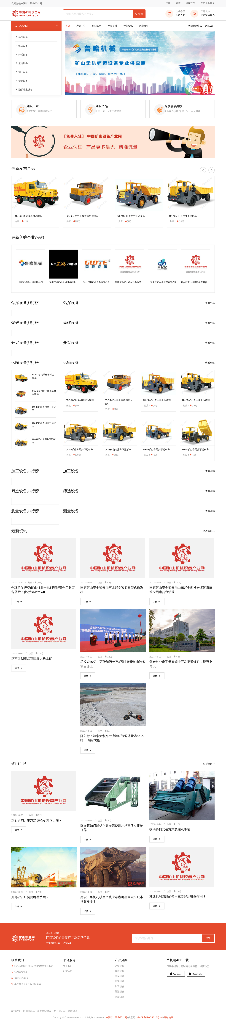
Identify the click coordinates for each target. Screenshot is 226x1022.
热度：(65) (189, 455)
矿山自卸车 (29, 1011)
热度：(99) (124, 222)
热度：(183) (177, 222)
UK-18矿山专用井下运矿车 (183, 216)
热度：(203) (174, 583)
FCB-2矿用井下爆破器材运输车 (82, 216)
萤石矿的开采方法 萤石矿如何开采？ (36, 820)
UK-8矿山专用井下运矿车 (118, 450)
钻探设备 (21, 37)
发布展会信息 (208, 3)
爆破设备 (21, 45)
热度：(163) (112, 455)
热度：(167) (104, 821)
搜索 (139, 14)
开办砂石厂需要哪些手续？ (30, 897)
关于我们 (68, 966)
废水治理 (72, 1011)
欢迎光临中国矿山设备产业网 (26, 3)
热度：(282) (73, 455)
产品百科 (112, 26)
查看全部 (210, 303)
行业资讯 (128, 26)
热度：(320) (105, 657)
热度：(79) (104, 892)
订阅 (208, 938)
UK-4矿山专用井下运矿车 (195, 450)
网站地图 (168, 1017)
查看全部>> (209, 531)
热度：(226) (151, 455)
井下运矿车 (59, 1011)
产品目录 (36, 26)
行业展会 (143, 26)
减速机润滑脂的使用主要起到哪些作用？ (177, 896)
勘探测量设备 (23, 89)
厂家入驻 (68, 971)
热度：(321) (35, 815)
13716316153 (20, 972)
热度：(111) (21, 222)
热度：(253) (35, 583)
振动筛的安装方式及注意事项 (169, 829)
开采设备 (21, 54)
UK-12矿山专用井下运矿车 (44, 442)
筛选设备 (21, 80)
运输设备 (21, 63)
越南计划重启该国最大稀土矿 (31, 659)
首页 (67, 26)
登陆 (178, 3)
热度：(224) (36, 654)
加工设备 (21, 72)
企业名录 (96, 26)
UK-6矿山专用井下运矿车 (156, 450)
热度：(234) (174, 891)
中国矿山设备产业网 (116, 1017)
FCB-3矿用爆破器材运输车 (28, 216)
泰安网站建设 (44, 1011)
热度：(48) (104, 583)
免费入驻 (175, 13)
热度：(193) (73, 222)
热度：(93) (35, 892)
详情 (18, 602)
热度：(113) (173, 824)
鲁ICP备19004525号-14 (150, 1017)
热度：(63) (104, 731)
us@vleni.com (21, 978)
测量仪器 (119, 996)
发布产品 (190, 3)
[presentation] (203, 171)
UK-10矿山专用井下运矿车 (131, 216)
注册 (168, 3)
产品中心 (81, 26)
